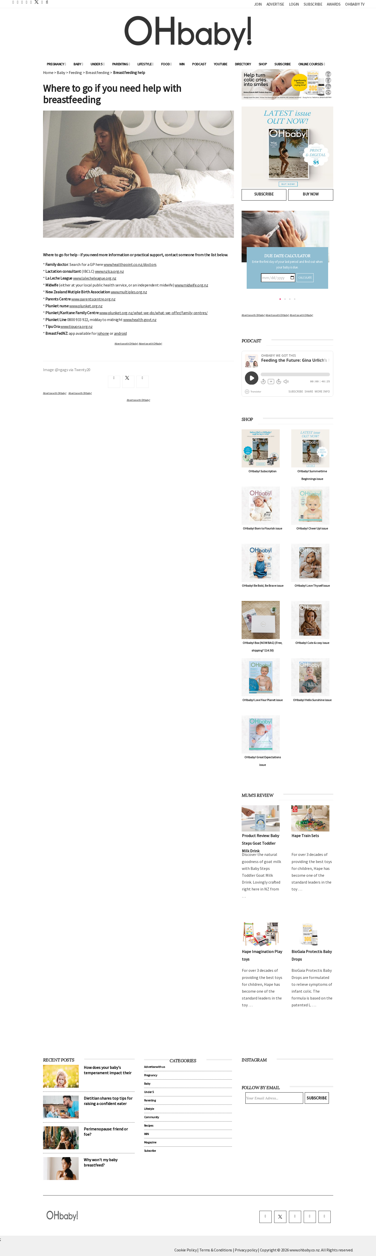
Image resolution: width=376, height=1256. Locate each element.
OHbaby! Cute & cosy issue (312, 643)
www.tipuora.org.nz (76, 326)
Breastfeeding (97, 72)
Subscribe (313, 4)
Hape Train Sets (305, 835)
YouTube (220, 64)
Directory (243, 64)
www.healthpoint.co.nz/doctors (130, 264)
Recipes (148, 1125)
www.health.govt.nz (139, 319)
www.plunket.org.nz (85, 305)
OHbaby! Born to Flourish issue (262, 528)
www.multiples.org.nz (129, 291)
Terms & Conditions (216, 1249)
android (120, 333)
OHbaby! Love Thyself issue (312, 585)
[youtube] (324, 1217)
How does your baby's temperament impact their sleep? (107, 1073)
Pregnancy (56, 64)
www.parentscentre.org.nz (93, 298)
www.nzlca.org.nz (109, 271)
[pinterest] (310, 1217)
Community (151, 1117)
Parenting (121, 64)
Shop (263, 64)
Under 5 (97, 64)
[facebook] (265, 1217)
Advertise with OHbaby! (126, 343)
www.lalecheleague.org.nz (94, 278)
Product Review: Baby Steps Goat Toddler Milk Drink (260, 843)
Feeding (75, 72)
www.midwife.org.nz (191, 284)
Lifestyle (145, 64)
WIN (182, 64)
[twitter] (35, 2)
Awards (333, 4)
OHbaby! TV (355, 4)
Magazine (150, 1142)
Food (166, 64)
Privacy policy (246, 1249)
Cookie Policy (185, 1249)
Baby (78, 64)
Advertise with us (154, 1067)
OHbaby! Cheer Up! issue (312, 528)
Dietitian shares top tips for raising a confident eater (108, 1101)
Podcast (199, 64)
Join (258, 4)
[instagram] (295, 1217)
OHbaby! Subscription (262, 471)
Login (294, 4)
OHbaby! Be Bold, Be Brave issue (262, 585)
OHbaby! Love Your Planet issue (262, 700)
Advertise (275, 4)
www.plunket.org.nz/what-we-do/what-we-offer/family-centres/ (153, 312)
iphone (103, 333)
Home (48, 72)
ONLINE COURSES (311, 64)
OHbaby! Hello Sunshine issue (312, 700)
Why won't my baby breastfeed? (100, 1162)
